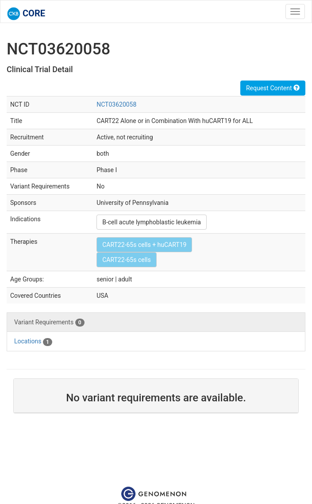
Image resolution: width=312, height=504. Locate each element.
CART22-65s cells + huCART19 (144, 244)
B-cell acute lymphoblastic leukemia (151, 222)
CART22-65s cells (126, 259)
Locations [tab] (33, 342)
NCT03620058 (116, 104)
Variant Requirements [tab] (49, 323)
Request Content (273, 88)
